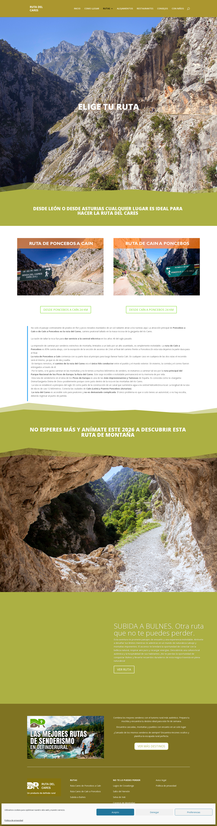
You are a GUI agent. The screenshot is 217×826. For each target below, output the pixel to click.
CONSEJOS (162, 9)
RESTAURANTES (145, 9)
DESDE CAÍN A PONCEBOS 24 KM (151, 310)
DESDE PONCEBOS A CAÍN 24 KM (65, 310)
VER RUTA (124, 669)
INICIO (77, 9)
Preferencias (193, 812)
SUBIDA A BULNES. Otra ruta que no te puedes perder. (159, 629)
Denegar (154, 812)
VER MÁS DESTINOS (151, 746)
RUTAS (106, 9)
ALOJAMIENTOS (125, 9)
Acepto (115, 812)
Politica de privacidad (14, 820)
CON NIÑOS (178, 9)
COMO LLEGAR (91, 9)
